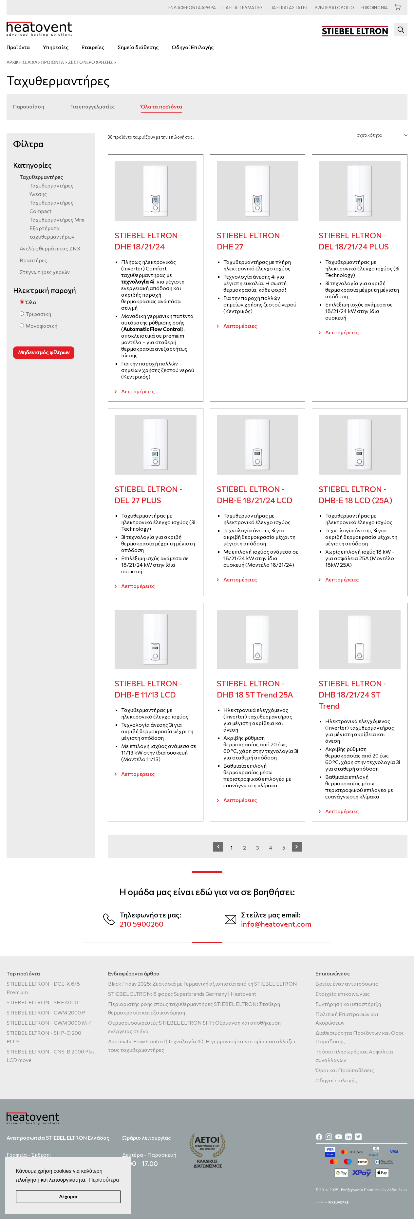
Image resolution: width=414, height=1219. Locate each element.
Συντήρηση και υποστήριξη (348, 1004)
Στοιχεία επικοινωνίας (342, 994)
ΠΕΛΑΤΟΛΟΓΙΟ (334, 7)
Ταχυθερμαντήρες (41, 177)
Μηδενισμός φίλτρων (43, 352)
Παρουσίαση (28, 106)
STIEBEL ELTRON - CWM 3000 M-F (49, 1022)
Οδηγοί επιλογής (336, 1080)
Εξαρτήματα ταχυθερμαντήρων (51, 232)
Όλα (31, 302)
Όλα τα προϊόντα (161, 106)
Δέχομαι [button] (68, 1196)
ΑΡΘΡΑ (192, 7)
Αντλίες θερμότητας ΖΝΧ (50, 248)
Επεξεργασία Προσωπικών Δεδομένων (374, 1190)
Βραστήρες (33, 260)
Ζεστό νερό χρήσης (90, 62)
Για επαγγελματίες (92, 106)
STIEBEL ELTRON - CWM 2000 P (46, 1012)
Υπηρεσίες (55, 47)
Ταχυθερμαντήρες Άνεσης (51, 189)
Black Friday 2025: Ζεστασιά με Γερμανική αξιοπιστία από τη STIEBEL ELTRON (202, 983)
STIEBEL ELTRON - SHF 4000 (42, 1002)
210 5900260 (141, 923)
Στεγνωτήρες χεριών (45, 272)
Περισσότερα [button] (104, 1180)
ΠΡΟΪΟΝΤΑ (52, 62)
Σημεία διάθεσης (138, 47)
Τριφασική (38, 314)
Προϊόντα (18, 47)
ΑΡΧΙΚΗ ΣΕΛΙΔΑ (22, 62)
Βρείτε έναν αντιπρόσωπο (347, 983)
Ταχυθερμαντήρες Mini (56, 219)
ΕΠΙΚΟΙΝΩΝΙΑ (374, 7)
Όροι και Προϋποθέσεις (344, 1070)
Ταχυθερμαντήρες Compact (51, 206)
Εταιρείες (93, 47)
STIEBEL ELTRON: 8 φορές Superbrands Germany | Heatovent (182, 994)
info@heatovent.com (276, 923)
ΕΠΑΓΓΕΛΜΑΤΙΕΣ (242, 7)
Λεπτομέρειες (138, 391)
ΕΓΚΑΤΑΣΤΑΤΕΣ (289, 7)
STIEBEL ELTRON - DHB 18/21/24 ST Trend (352, 694)
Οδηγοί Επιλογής (193, 47)
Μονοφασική (41, 326)
